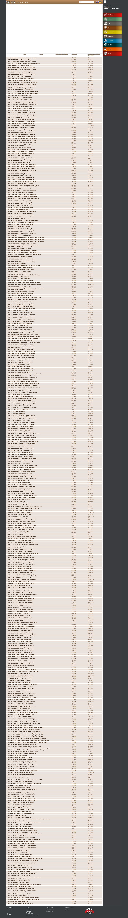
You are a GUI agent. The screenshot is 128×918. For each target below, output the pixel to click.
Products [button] (20, 2)
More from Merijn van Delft (94, 54)
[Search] (86, 2)
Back (26, 2)
